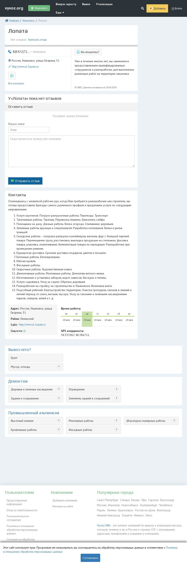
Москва (101, 504)
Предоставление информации (23, 499)
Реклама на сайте (61, 504)
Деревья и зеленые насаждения (30, 351)
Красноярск (115, 509)
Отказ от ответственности (20, 504)
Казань (133, 499)
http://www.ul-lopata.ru (25, 56)
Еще (114, 4)
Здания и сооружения (24, 359)
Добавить (160, 4)
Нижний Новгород (108, 514)
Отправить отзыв (26, 165)
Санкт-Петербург (107, 499)
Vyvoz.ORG (103, 523)
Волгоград (151, 509)
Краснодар (163, 499)
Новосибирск (128, 504)
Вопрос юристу (64, 4)
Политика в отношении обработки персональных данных (20, 517)
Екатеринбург (146, 504)
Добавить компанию (63, 499)
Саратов (150, 499)
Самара (122, 499)
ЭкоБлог (10, 539)
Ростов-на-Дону (133, 509)
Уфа (141, 499)
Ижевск (137, 514)
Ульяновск (27, 12)
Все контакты (16, 71)
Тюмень (101, 509)
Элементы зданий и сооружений (88, 359)
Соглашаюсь (90, 558)
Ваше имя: (16, 112)
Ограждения (76, 351)
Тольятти (126, 514)
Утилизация (99, 4)
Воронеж (113, 504)
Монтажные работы (80, 381)
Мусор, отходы (20, 328)
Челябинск (162, 504)
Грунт (14, 320)
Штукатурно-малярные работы (144, 381)
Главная (13, 12)
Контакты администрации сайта (23, 534)
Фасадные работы (80, 390)
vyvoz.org (14, 4)
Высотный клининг (22, 381)
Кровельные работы (23, 390)
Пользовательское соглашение (23, 509)
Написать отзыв (38, 30)
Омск (147, 514)
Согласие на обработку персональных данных (19, 528)
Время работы (70, 272)
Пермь (174, 504)
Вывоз (82, 4)
